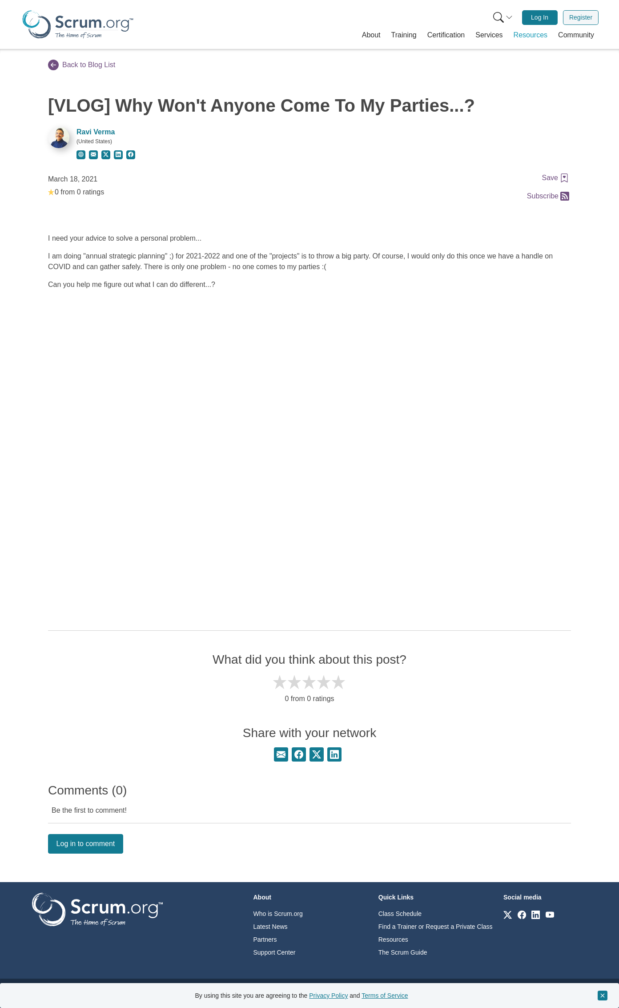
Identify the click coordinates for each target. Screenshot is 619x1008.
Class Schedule (400, 913)
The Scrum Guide (402, 952)
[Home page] (77, 24)
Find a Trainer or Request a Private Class (435, 926)
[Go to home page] (97, 909)
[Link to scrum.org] (507, 914)
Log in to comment (85, 843)
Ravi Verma (95, 132)
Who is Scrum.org (278, 913)
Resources (393, 939)
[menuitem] (502, 17)
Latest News (270, 926)
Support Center (274, 952)
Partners (265, 939)
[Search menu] (503, 17)
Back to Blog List (81, 65)
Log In (539, 17)
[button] (371, 35)
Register (580, 17)
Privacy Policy (328, 995)
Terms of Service (385, 995)
